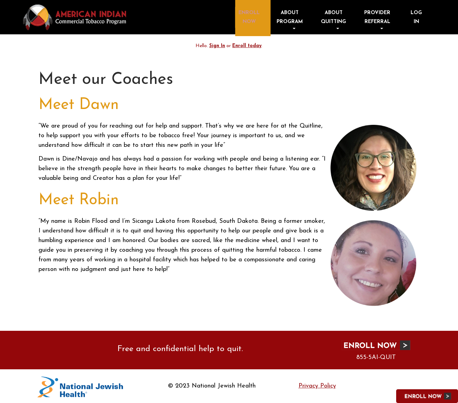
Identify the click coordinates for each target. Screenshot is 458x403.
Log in (420, 16)
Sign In (217, 45)
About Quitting (352, 16)
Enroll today (246, 45)
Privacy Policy (317, 386)
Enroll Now (287, 16)
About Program (319, 16)
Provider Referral (386, 16)
